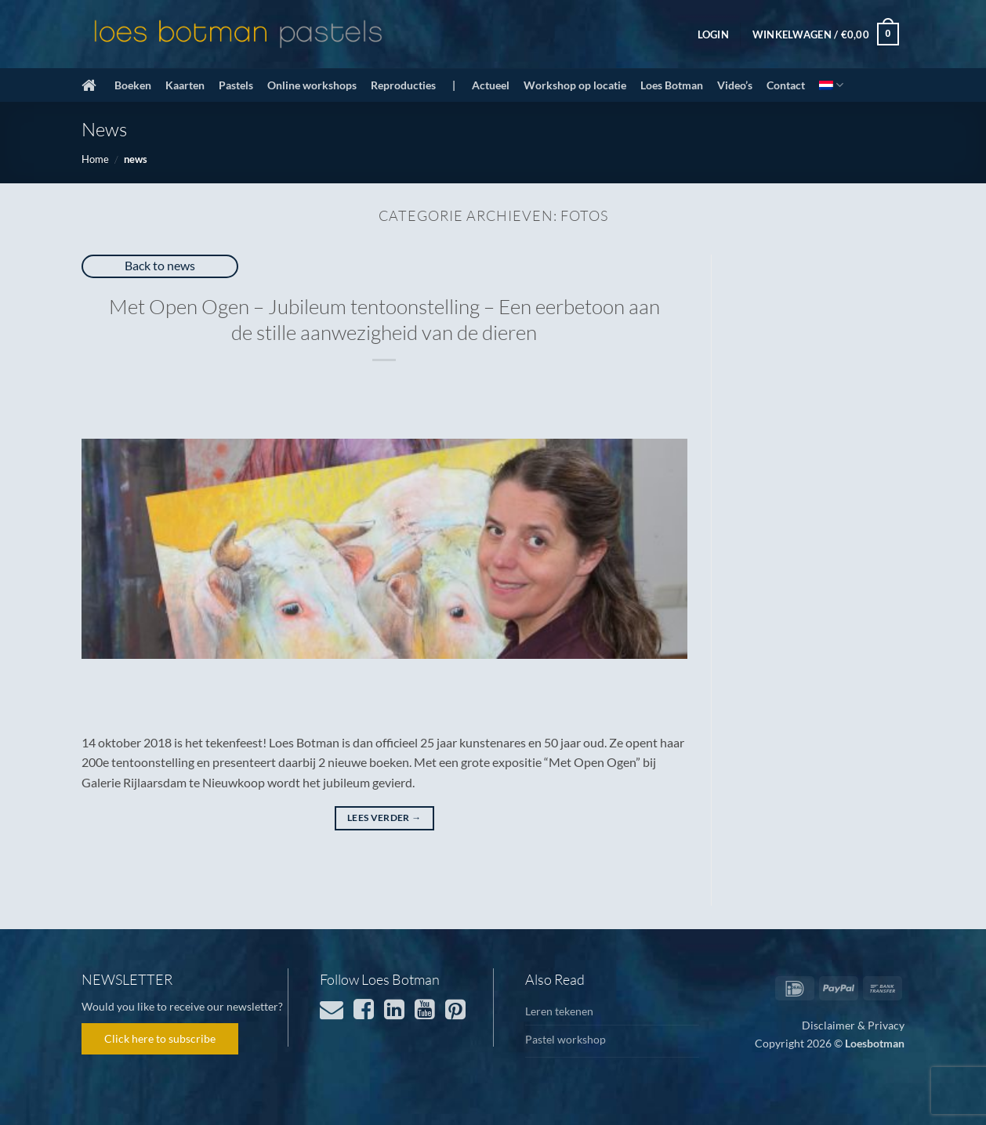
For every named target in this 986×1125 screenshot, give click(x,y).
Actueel (490, 85)
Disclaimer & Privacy (853, 1025)
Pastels (236, 85)
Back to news (160, 265)
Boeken (132, 85)
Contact (786, 85)
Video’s (734, 85)
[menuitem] (831, 85)
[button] (713, 34)
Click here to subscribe (160, 1038)
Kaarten (185, 85)
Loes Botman (671, 85)
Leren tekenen (559, 1011)
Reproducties (403, 85)
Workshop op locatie (575, 85)
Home (95, 159)
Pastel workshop (565, 1039)
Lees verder (384, 817)
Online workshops (312, 85)
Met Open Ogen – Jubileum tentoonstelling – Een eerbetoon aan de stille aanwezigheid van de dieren (384, 319)
